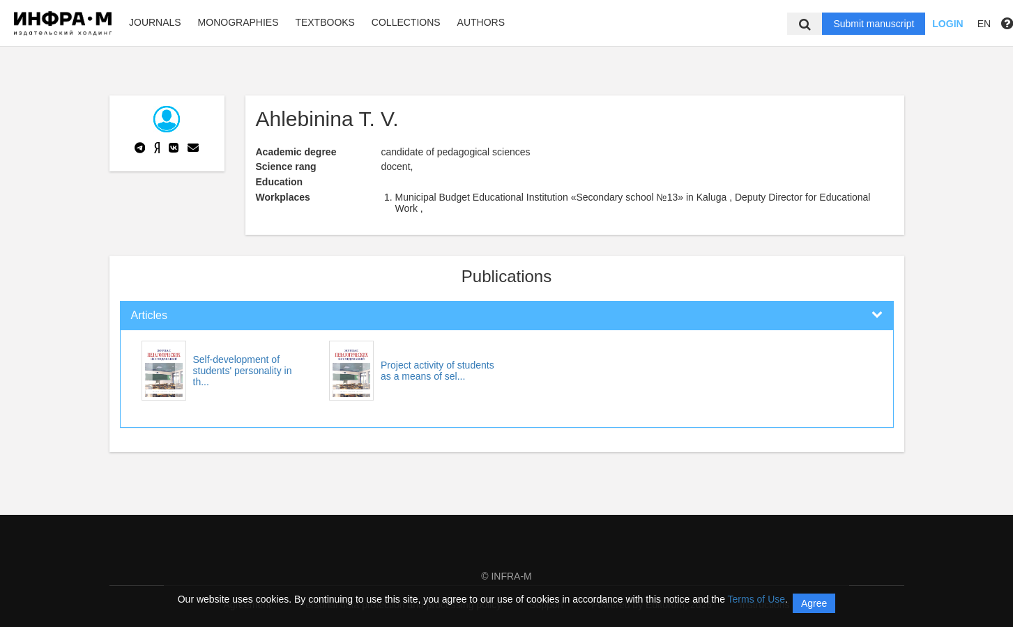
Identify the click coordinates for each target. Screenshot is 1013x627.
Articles (149, 315)
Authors (481, 22)
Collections (406, 22)
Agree (814, 603)
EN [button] (984, 23)
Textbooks (325, 22)
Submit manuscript (873, 23)
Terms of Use (756, 599)
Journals (155, 22)
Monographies (238, 22)
